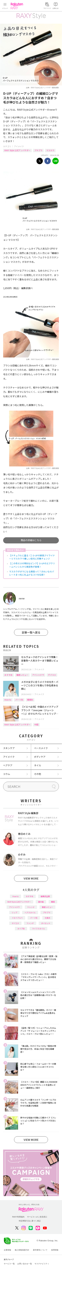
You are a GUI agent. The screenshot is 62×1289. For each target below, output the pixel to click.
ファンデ (30, 923)
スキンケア (9, 748)
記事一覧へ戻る (31, 632)
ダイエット (45, 923)
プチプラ (38, 150)
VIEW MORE (31, 878)
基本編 (41, 901)
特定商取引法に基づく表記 (30, 1221)
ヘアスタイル (30, 912)
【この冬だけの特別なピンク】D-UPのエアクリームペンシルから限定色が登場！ (32, 565)
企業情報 (7, 1250)
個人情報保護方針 (22, 1250)
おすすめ (8, 674)
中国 (36, 724)
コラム (6, 774)
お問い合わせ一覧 (24, 1264)
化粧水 (47, 917)
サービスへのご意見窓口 (37, 1217)
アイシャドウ (38, 674)
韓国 (53, 901)
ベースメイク (41, 748)
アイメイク (19, 146)
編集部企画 (45, 896)
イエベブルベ (17, 917)
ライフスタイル (38, 928)
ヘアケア (7, 765)
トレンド (31, 907)
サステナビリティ (42, 1264)
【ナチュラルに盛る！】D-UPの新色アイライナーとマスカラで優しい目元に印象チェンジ (32, 557)
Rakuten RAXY (17, 6)
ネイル (37, 765)
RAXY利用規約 (18, 1217)
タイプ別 (21, 928)
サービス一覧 (9, 1264)
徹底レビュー (22, 674)
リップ (14, 912)
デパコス (52, 674)
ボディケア (39, 756)
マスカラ (50, 150)
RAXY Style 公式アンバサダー (17, 150)
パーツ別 (19, 699)
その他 (37, 774)
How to (7, 699)
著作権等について (40, 1250)
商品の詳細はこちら (31, 540)
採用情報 (54, 1250)
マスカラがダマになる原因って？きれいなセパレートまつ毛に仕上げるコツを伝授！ (31, 573)
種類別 (30, 699)
